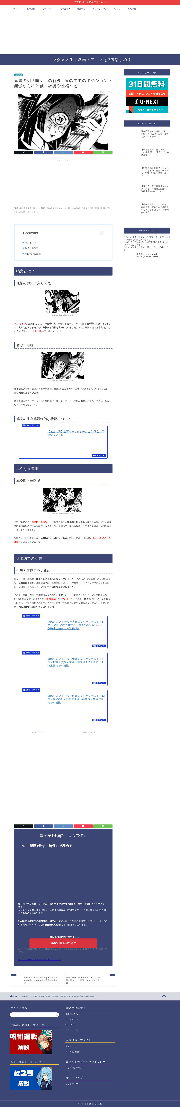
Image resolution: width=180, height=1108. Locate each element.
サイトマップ (71, 1085)
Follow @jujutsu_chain (147, 257)
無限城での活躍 (34, 254)
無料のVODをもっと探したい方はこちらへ (39, 960)
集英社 (68, 1047)
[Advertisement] (90, 33)
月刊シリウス (71, 1031)
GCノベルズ (71, 1025)
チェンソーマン (100, 9)
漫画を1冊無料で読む (63, 943)
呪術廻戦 (31, 9)
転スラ (117, 9)
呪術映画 (81, 9)
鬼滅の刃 (132, 9)
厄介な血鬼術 (33, 248)
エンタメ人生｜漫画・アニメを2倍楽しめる (90, 59)
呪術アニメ (47, 9)
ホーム (16, 9)
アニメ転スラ (71, 1020)
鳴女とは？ (31, 243)
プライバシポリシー (74, 1069)
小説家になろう (72, 1015)
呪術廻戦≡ (65, 9)
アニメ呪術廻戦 (72, 1052)
